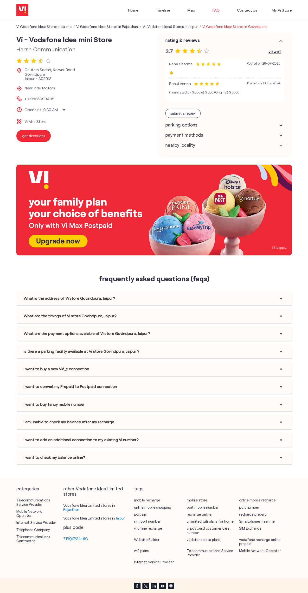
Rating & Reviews (182, 40)
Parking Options (181, 124)
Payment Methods (184, 135)
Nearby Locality (180, 145)
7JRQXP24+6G (75, 538)
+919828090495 (39, 99)
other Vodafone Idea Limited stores (93, 491)
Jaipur (120, 518)
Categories (27, 488)
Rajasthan (71, 509)
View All (275, 51)
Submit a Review (183, 113)
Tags (138, 488)
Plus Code (73, 527)
